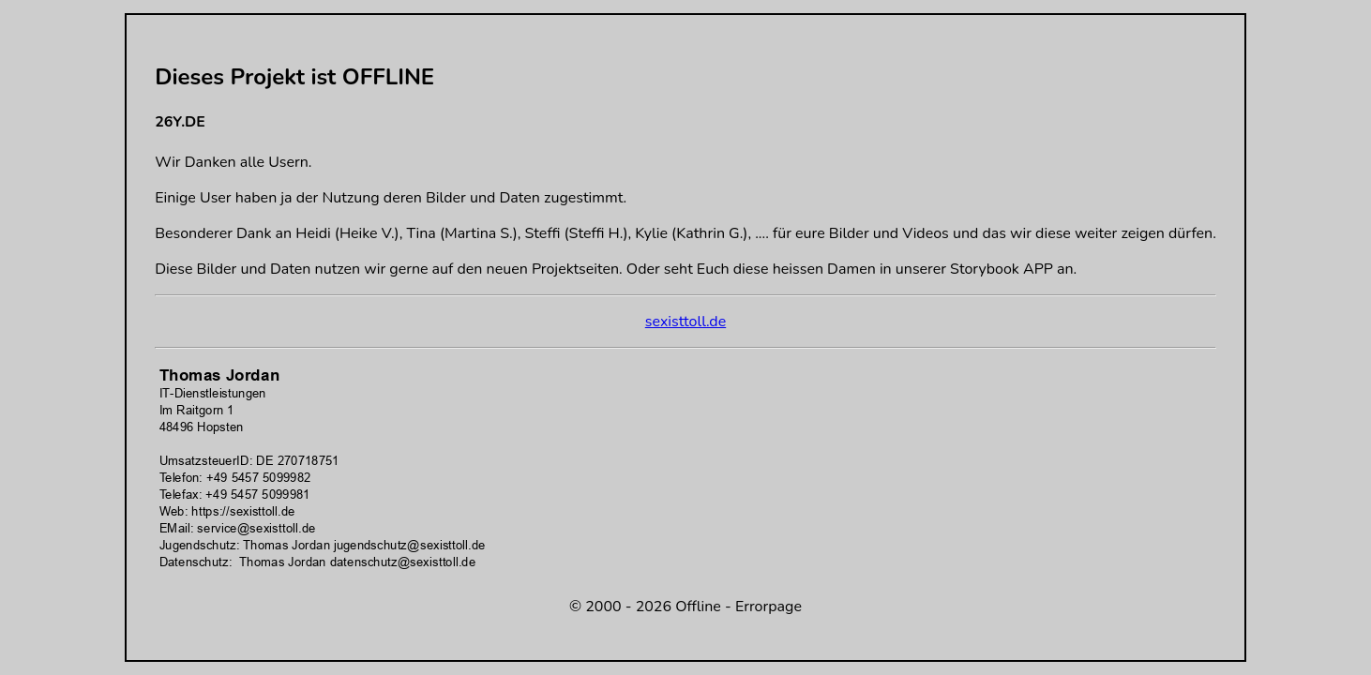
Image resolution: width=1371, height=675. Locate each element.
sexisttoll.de (685, 321)
